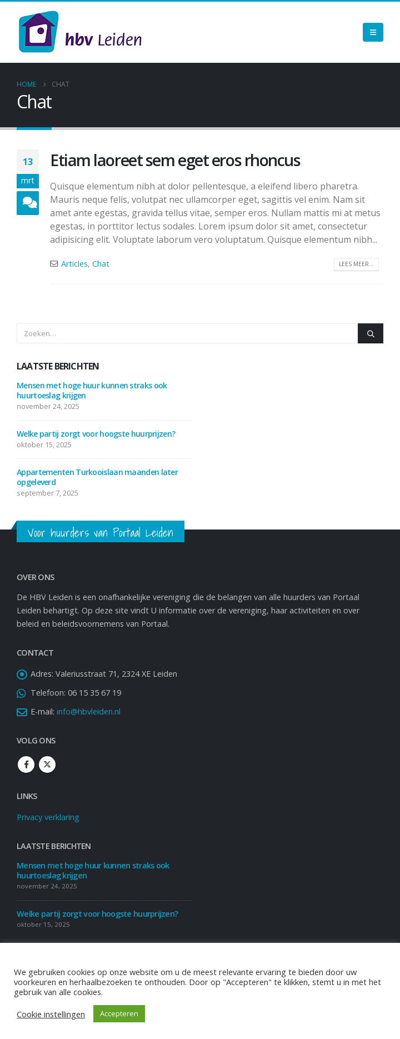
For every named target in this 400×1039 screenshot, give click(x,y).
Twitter (47, 764)
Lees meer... (356, 264)
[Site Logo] (80, 32)
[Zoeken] (370, 333)
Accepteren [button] (119, 1013)
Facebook (26, 764)
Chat (100, 263)
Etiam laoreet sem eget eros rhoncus (175, 160)
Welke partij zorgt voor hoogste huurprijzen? (96, 433)
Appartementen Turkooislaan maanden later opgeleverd (97, 477)
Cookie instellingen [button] (51, 1014)
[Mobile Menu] (373, 32)
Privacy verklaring (48, 817)
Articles (74, 263)
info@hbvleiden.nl (89, 711)
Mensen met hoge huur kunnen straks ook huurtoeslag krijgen (92, 390)
